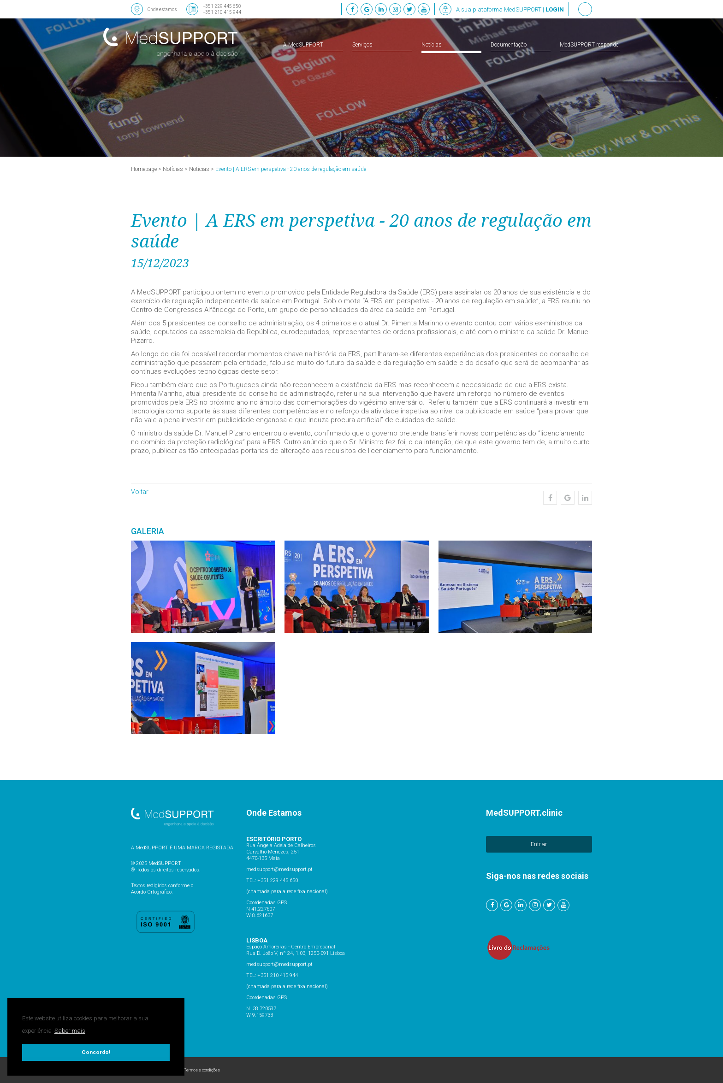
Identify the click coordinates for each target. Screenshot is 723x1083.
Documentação (509, 44)
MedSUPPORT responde (589, 44)
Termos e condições (202, 1070)
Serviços (362, 44)
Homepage (144, 169)
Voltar (139, 491)
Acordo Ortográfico (151, 892)
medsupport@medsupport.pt (279, 869)
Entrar (539, 844)
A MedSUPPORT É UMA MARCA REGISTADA (182, 848)
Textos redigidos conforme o (162, 886)
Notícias (431, 44)
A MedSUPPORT (303, 44)
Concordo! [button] (96, 1052)
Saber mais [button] (69, 1030)
